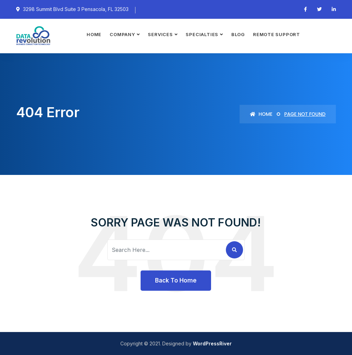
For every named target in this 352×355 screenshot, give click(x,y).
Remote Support (276, 34)
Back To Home (176, 280)
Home (94, 34)
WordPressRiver (212, 343)
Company (122, 34)
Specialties (202, 34)
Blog (238, 34)
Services (160, 34)
